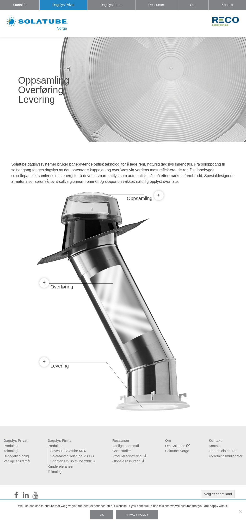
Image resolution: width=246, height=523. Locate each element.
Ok (102, 514)
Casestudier (121, 451)
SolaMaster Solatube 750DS (72, 456)
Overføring (56, 285)
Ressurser (156, 5)
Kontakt (227, 5)
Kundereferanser (61, 466)
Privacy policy (136, 514)
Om (193, 5)
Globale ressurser (129, 461)
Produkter (11, 446)
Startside (19, 5)
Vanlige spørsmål (17, 461)
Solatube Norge (177, 451)
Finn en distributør (223, 451)
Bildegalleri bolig (16, 456)
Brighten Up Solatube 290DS (72, 461)
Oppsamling (145, 198)
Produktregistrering (130, 456)
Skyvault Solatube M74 (68, 451)
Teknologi (11, 451)
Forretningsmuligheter (225, 456)
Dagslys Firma (111, 5)
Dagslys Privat (63, 5)
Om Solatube (178, 446)
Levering (54, 364)
